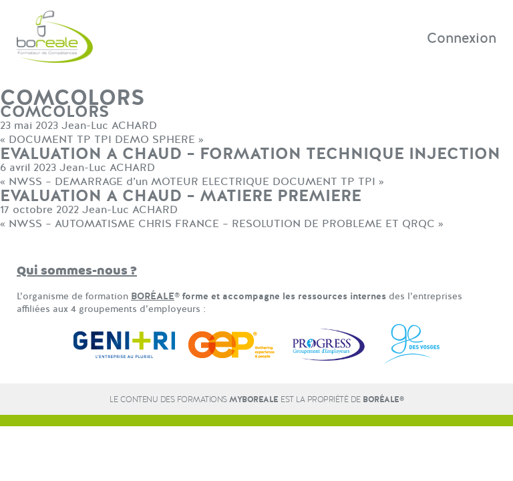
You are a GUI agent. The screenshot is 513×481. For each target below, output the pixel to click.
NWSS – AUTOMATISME (72, 223)
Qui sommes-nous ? (77, 271)
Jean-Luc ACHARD (109, 125)
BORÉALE (152, 296)
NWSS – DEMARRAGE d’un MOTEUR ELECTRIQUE (139, 181)
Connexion (461, 38)
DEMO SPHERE (155, 139)
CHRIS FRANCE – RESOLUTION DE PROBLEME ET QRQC (286, 223)
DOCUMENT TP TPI (60, 139)
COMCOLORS (54, 112)
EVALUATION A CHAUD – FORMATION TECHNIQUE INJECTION (250, 154)
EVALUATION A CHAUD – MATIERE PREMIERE (180, 196)
